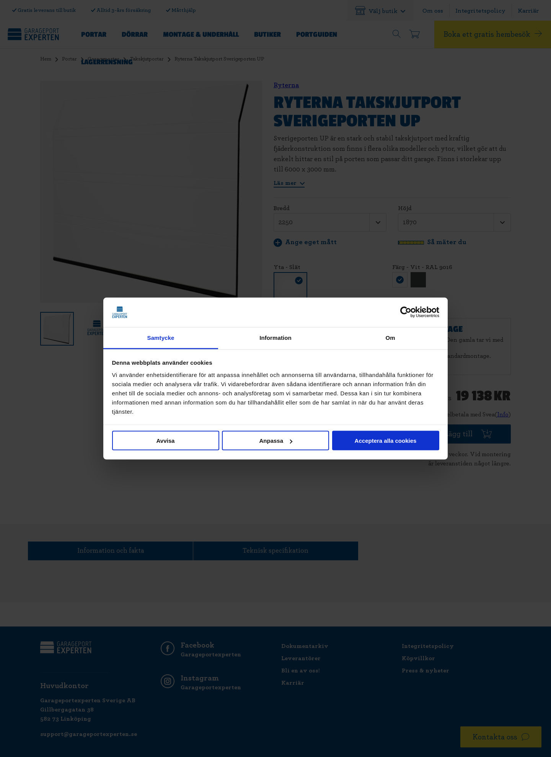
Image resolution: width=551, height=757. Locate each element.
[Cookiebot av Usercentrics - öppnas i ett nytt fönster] (405, 312)
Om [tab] (390, 337)
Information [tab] (275, 337)
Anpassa (275, 440)
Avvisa (165, 440)
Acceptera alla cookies (386, 440)
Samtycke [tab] (160, 337)
